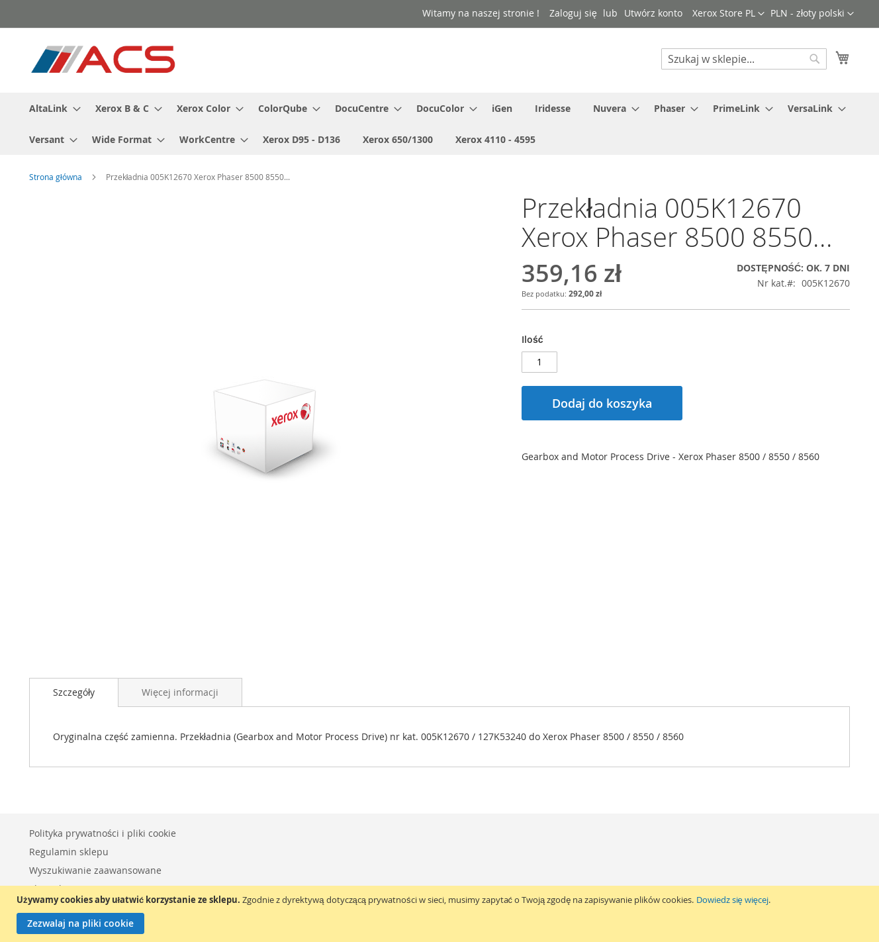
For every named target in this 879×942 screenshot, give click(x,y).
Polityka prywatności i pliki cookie (102, 833)
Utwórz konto (653, 13)
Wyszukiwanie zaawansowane (95, 870)
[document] (441, 914)
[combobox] (744, 59)
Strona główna (55, 176)
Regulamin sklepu (69, 851)
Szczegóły (74, 692)
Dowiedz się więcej (732, 900)
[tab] (73, 692)
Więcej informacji (180, 692)
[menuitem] (51, 108)
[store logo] (104, 59)
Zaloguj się (573, 13)
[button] (812, 14)
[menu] (439, 124)
